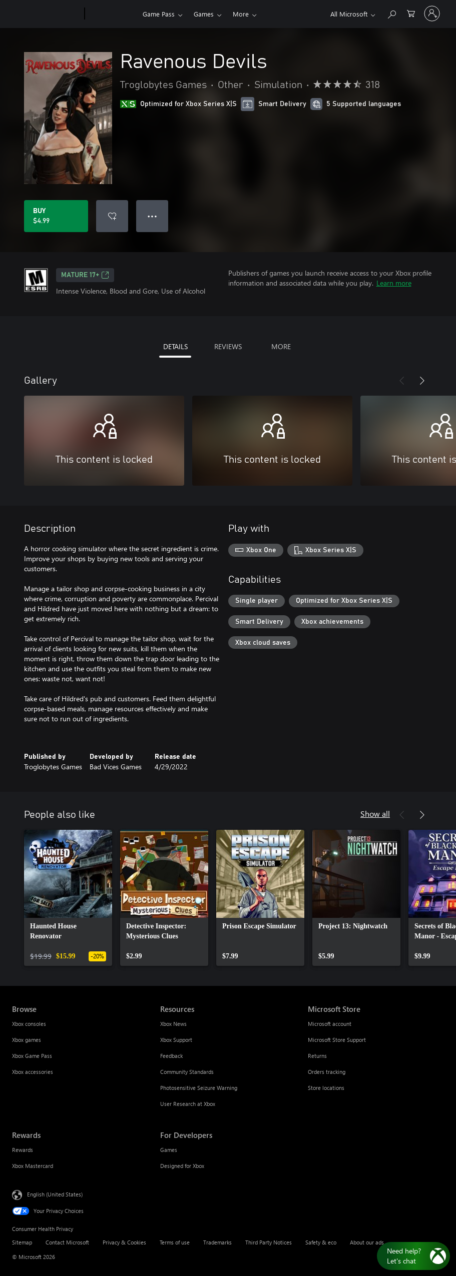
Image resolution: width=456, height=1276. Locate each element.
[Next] (422, 381)
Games (204, 14)
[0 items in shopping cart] (411, 13)
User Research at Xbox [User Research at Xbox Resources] (187, 1103)
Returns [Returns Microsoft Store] (317, 1055)
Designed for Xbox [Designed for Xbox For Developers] (182, 1165)
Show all (375, 813)
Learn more (393, 283)
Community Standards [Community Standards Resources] (187, 1071)
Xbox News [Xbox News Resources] (173, 1023)
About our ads (367, 1242)
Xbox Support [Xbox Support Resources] (176, 1039)
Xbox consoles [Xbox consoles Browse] (29, 1023)
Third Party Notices (268, 1242)
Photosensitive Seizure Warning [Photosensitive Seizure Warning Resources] (198, 1087)
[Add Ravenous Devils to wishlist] (112, 216)
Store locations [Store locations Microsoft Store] (326, 1087)
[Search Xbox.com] (391, 13)
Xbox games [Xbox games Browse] (26, 1039)
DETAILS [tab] (175, 346)
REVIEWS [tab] (228, 346)
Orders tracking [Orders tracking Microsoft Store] (326, 1071)
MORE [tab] (281, 346)
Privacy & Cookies (124, 1242)
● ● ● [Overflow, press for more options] (152, 216)
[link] (68, 898)
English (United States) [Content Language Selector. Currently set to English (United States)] (55, 1194)
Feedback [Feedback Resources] (171, 1055)
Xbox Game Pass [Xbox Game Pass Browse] (32, 1055)
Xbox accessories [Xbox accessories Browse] (32, 1071)
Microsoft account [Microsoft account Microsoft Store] (329, 1023)
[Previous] (402, 381)
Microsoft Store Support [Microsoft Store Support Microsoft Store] (337, 1039)
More (241, 14)
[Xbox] (112, 14)
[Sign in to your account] (432, 14)
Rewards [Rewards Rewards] (22, 1149)
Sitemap (22, 1242)
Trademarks (217, 1242)
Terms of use (175, 1242)
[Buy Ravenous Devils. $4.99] (56, 216)
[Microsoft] (46, 14)
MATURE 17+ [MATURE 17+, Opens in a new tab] (85, 275)
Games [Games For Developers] (168, 1149)
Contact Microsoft (67, 1242)
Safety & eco (320, 1242)
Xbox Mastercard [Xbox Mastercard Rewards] (32, 1165)
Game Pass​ (159, 14)
